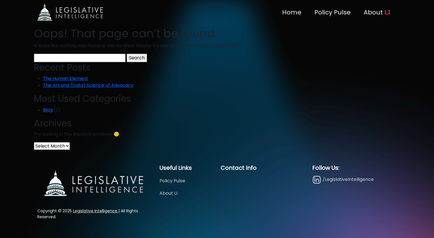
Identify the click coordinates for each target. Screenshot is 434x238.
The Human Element (65, 78)
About (377, 12)
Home (291, 12)
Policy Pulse (332, 12)
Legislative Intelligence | (96, 211)
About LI (168, 193)
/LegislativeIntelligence (343, 179)
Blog (48, 110)
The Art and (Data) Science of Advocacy (88, 85)
